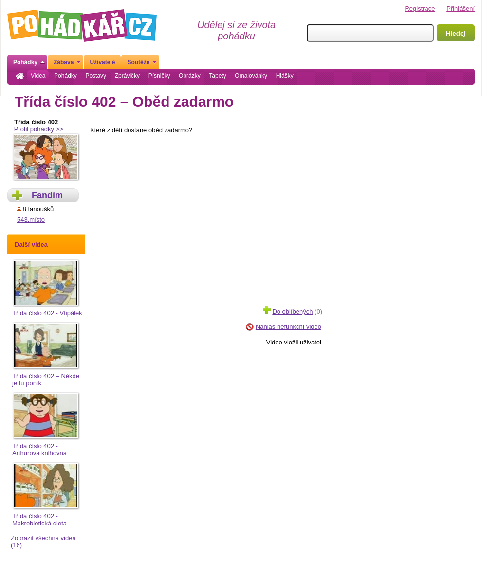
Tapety (217, 75)
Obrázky (190, 75)
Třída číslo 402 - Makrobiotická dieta (39, 519)
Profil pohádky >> (38, 129)
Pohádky (65, 75)
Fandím (47, 195)
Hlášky (285, 75)
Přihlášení (460, 8)
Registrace (420, 8)
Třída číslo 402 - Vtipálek (47, 313)
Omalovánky (251, 75)
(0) (292, 310)
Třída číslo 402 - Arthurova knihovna (39, 449)
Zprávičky (127, 75)
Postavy (95, 75)
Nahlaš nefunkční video (288, 326)
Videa (38, 75)
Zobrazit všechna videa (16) (43, 541)
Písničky (159, 75)
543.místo (31, 219)
